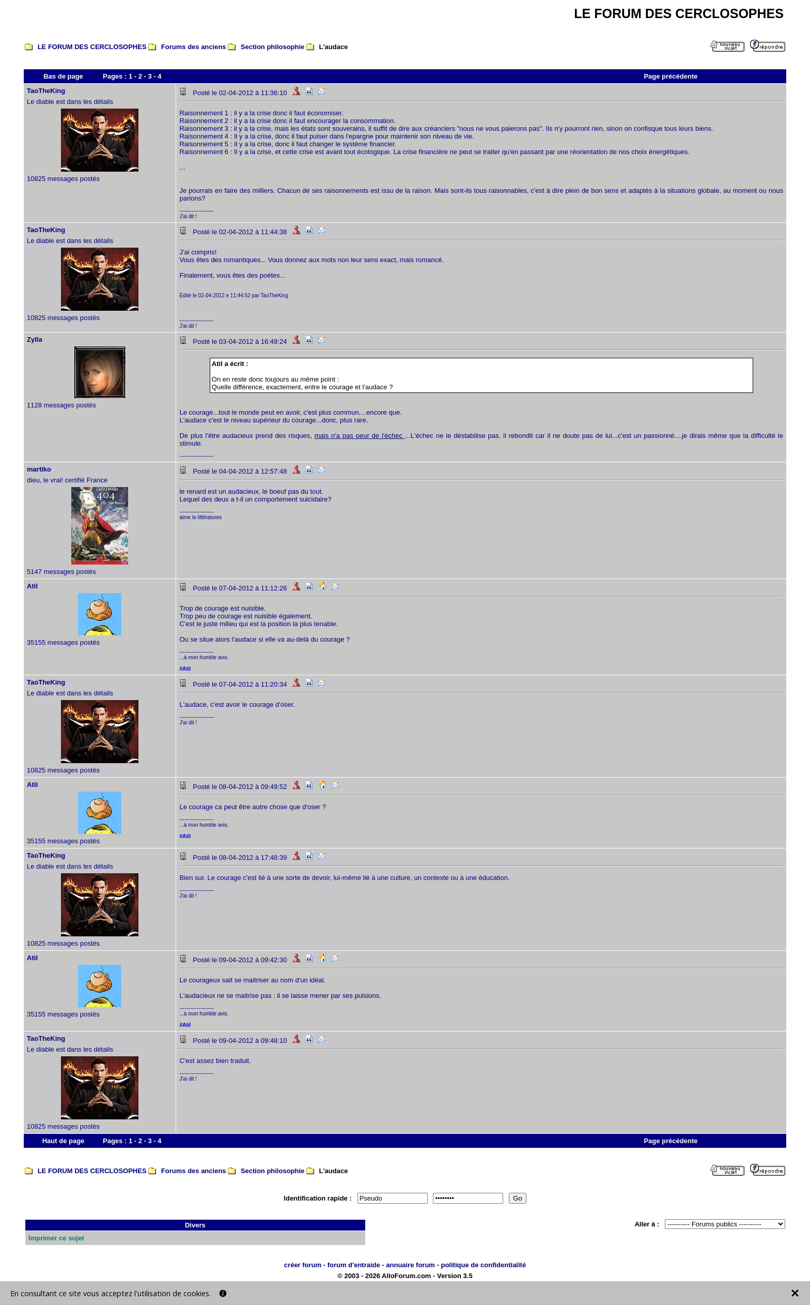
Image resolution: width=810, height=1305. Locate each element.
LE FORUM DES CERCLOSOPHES (92, 47)
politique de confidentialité (483, 1265)
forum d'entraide (354, 1265)
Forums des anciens (193, 47)
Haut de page (63, 1141)
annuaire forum (410, 1265)
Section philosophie (273, 47)
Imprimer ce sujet (56, 1238)
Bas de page (63, 76)
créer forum (302, 1265)
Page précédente (670, 76)
